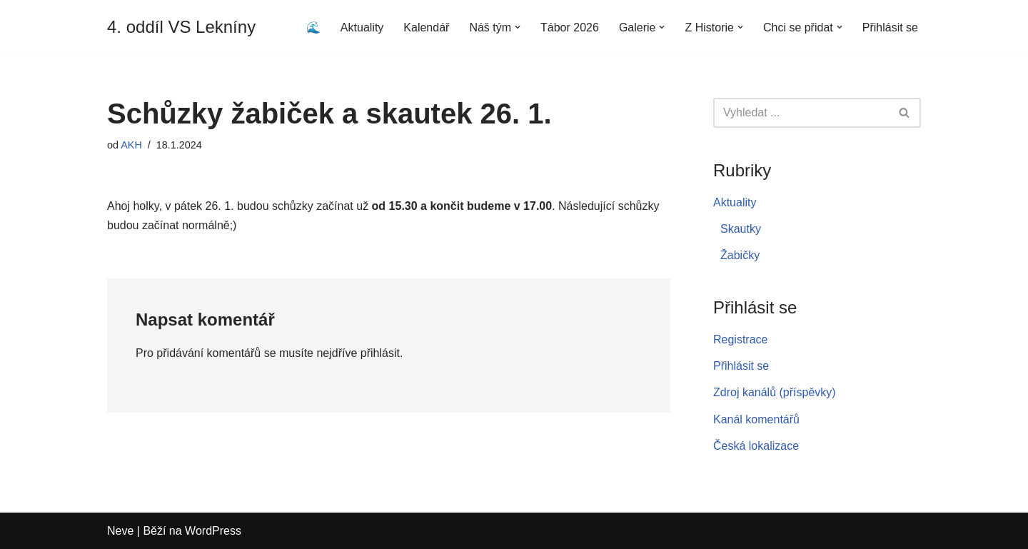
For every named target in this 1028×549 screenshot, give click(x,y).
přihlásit (380, 353)
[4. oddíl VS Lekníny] (181, 27)
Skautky (740, 229)
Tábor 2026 (569, 27)
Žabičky (740, 255)
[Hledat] (801, 113)
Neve (120, 531)
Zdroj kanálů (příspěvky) (774, 392)
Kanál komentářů (756, 419)
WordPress (213, 531)
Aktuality (362, 27)
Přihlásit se (890, 27)
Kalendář (426, 27)
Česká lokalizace (756, 446)
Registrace (740, 339)
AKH (131, 145)
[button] (517, 27)
